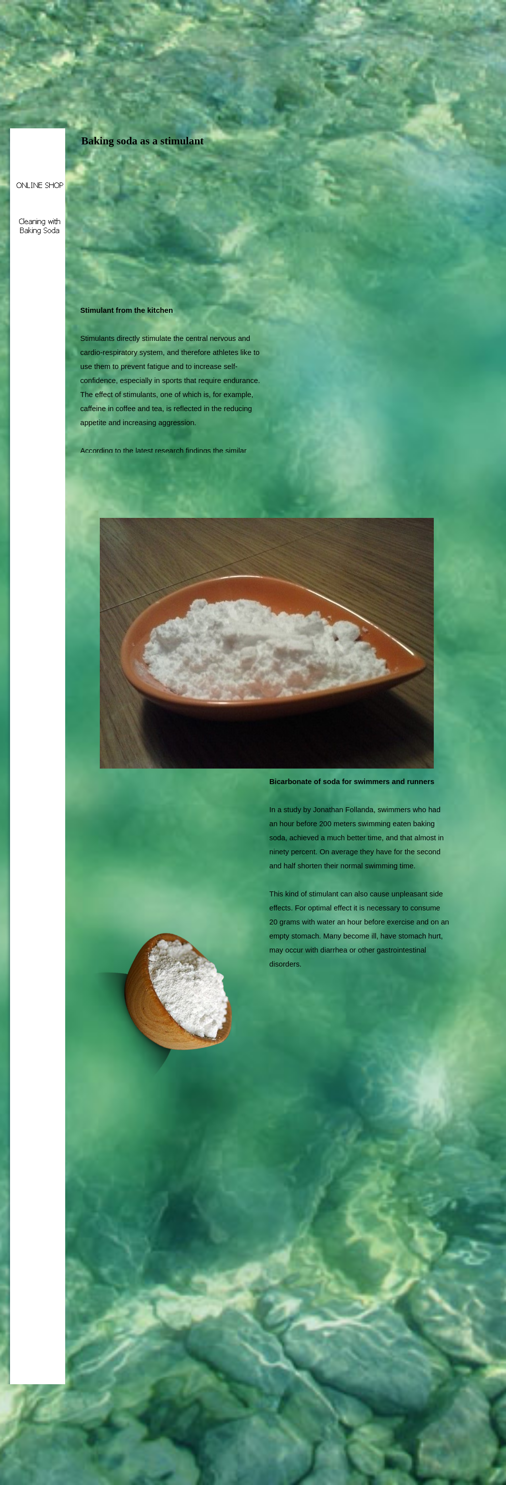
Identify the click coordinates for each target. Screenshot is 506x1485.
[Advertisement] (197, 224)
